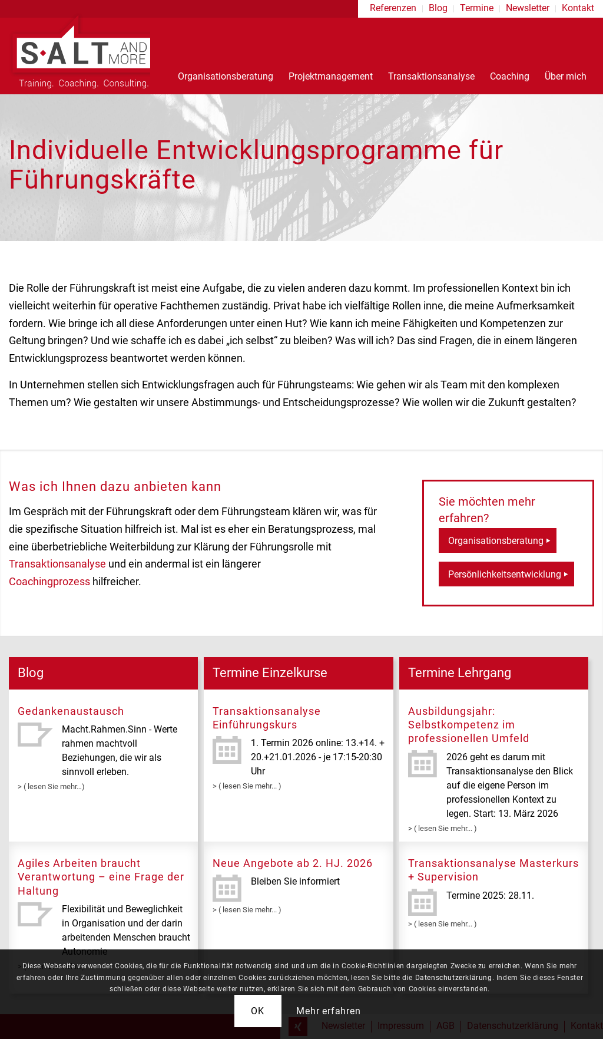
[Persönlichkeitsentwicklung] (506, 574)
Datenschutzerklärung (453, 978)
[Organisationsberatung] (497, 540)
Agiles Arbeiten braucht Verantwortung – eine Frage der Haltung (101, 877)
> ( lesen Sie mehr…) (51, 786)
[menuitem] (393, 8)
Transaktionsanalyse (57, 564)
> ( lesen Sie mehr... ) (247, 785)
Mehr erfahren (328, 1011)
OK (257, 1011)
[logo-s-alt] (79, 50)
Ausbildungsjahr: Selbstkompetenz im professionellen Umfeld (468, 725)
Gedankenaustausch (71, 711)
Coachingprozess (49, 581)
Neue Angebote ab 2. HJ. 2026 (293, 863)
